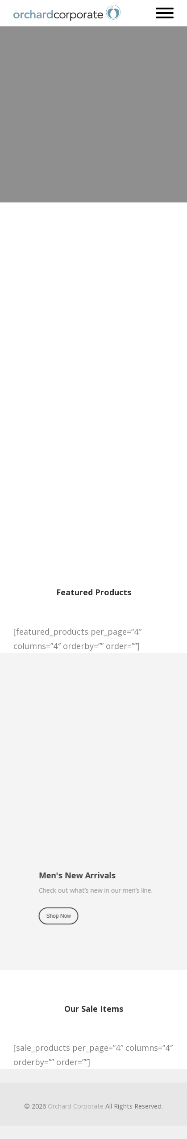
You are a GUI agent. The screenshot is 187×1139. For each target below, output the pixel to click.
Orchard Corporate (76, 1106)
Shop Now (86, 296)
